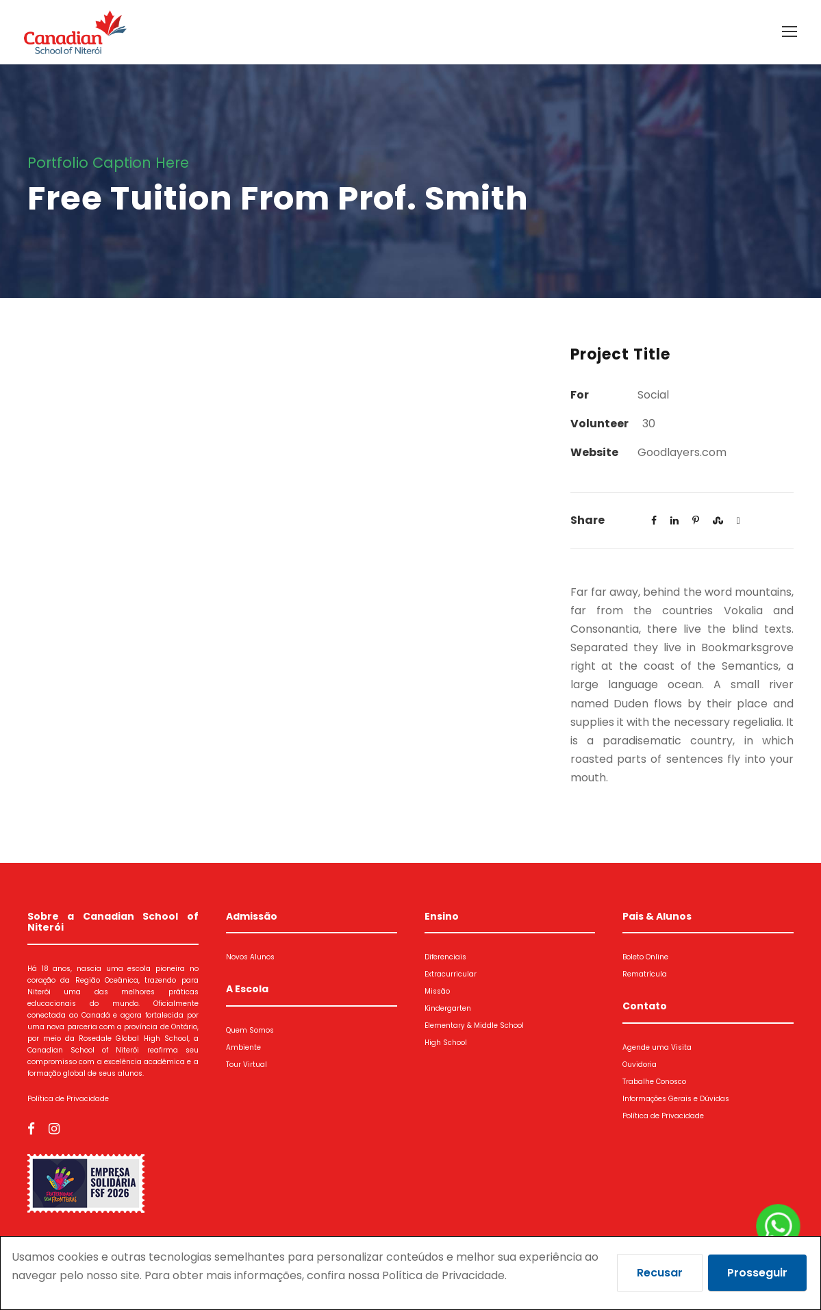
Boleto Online (645, 957)
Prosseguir (757, 1273)
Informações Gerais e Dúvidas (675, 1099)
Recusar (660, 1273)
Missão (437, 991)
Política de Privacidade (68, 1099)
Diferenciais (445, 957)
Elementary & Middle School (474, 1025)
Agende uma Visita (657, 1047)
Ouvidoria (639, 1064)
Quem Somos (250, 1030)
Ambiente (243, 1047)
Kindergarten (448, 1008)
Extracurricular (451, 974)
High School (446, 1042)
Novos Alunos (250, 957)
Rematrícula (644, 974)
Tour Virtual (246, 1064)
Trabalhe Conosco (654, 1081)
